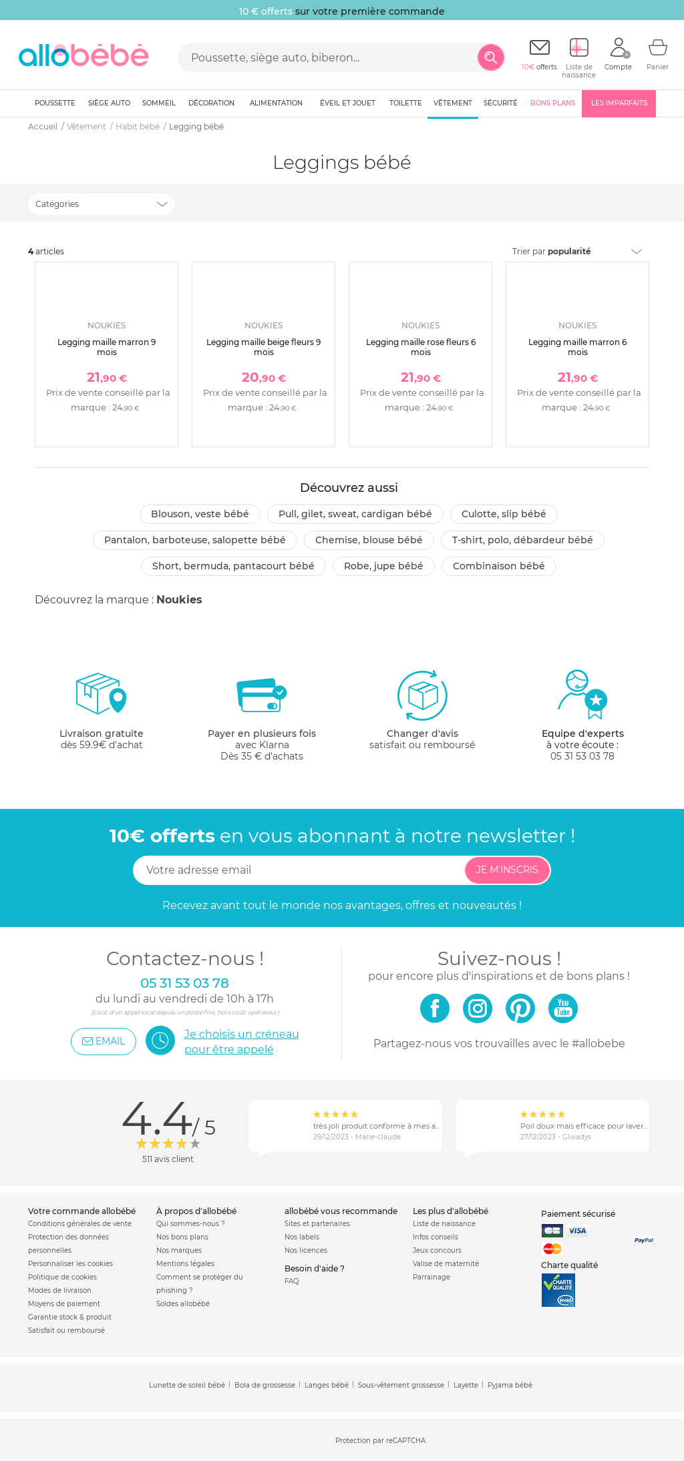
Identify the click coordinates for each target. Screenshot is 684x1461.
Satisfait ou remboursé (66, 1330)
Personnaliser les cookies (70, 1263)
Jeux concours (437, 1250)
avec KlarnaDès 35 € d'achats (262, 715)
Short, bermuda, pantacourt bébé (233, 566)
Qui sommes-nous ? (190, 1223)
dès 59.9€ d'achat (101, 715)
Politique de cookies (62, 1277)
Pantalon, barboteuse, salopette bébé (195, 540)
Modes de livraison (60, 1290)
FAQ (292, 1281)
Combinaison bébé (499, 566)
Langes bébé (327, 1385)
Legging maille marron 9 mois (106, 346)
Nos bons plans (182, 1237)
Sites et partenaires (317, 1223)
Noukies (179, 599)
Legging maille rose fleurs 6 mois (421, 346)
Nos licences (306, 1250)
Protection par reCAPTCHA (380, 1440)
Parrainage (431, 1277)
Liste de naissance (444, 1223)
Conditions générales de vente (80, 1223)
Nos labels (302, 1237)
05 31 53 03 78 (582, 756)
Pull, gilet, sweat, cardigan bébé (355, 514)
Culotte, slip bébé (504, 514)
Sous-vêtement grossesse (401, 1385)
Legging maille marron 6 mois (577, 346)
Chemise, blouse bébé (369, 540)
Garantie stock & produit (70, 1317)
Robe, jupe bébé (383, 566)
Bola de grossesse (264, 1385)
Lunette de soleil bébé (187, 1385)
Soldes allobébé (183, 1303)
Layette (466, 1385)
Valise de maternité (446, 1263)
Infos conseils (435, 1237)
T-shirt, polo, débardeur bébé (522, 540)
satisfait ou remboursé (422, 709)
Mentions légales (185, 1263)
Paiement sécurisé (578, 1214)
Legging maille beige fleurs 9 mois (263, 346)
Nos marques (179, 1250)
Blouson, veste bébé (200, 514)
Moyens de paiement (64, 1303)
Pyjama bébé (510, 1385)
